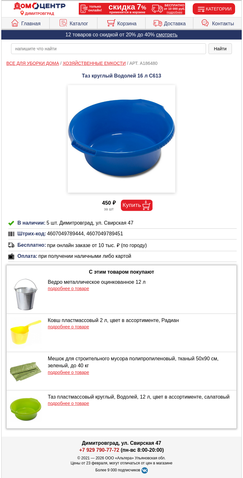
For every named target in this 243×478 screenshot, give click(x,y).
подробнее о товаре (68, 288)
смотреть (167, 34)
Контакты (217, 22)
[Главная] (39, 6)
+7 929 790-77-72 (99, 450)
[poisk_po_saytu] (108, 48)
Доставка (169, 22)
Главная (25, 22)
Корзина (121, 22)
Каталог (73, 22)
